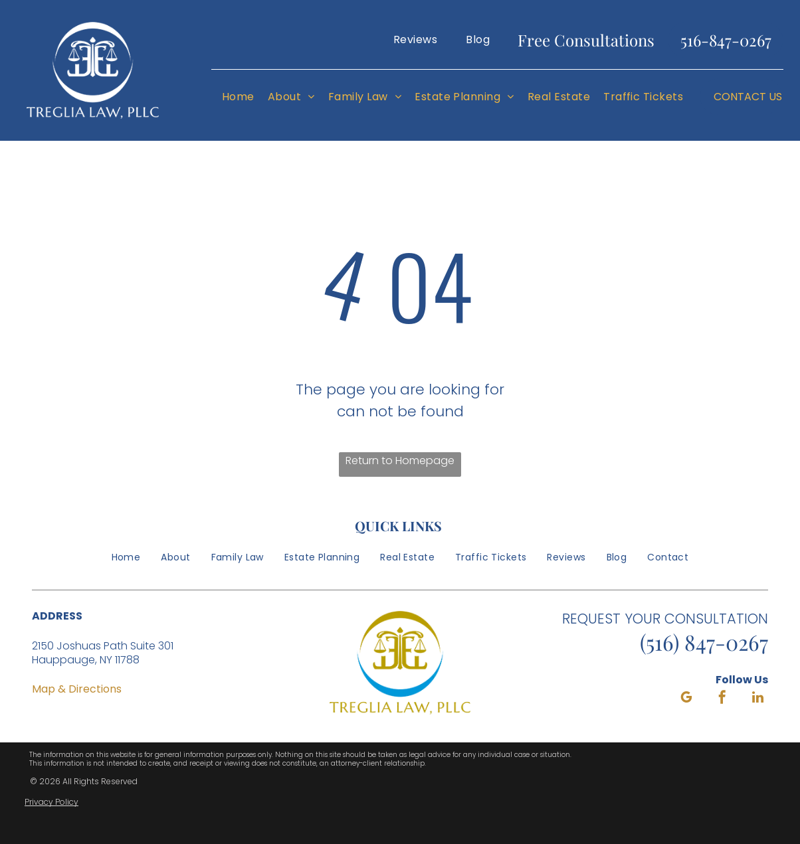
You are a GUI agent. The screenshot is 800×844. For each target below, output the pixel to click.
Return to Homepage (400, 460)
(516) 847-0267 (704, 642)
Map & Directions (77, 689)
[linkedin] (758, 699)
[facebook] (722, 699)
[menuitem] (415, 39)
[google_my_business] (686, 699)
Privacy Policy (51, 801)
